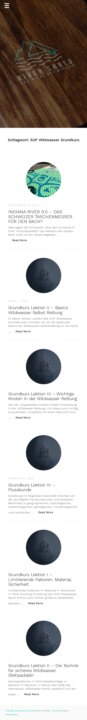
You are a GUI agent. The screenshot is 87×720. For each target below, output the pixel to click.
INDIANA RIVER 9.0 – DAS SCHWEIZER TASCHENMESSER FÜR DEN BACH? (40, 216)
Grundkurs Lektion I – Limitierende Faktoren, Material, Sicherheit (40, 579)
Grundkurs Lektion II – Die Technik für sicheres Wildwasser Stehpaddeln (43, 670)
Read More (21, 240)
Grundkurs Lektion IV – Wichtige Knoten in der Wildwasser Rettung (42, 396)
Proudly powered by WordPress (23, 710)
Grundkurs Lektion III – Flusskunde (31, 487)
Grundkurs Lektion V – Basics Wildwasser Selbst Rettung (38, 310)
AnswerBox (11, 714)
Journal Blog (59, 710)
